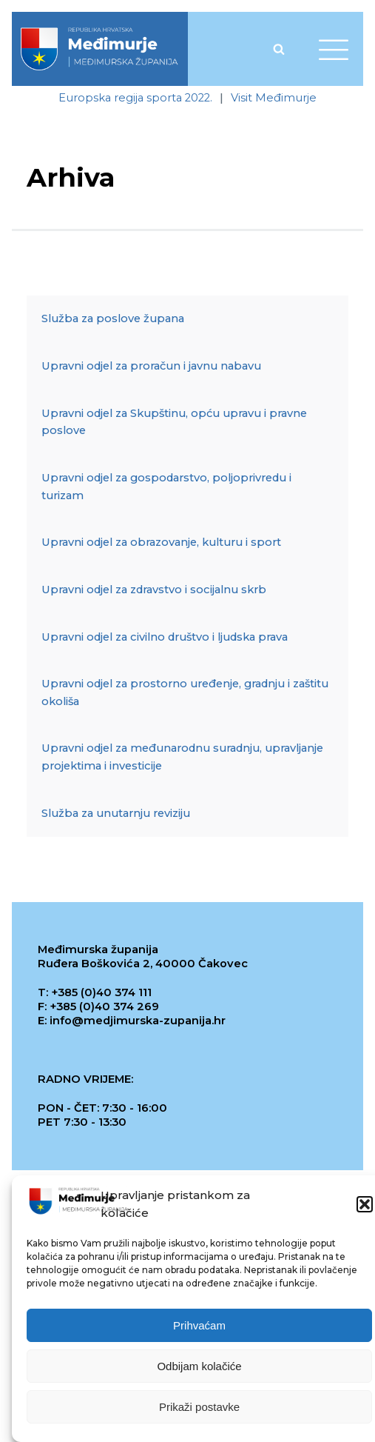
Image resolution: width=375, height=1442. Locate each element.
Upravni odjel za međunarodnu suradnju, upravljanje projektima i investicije (182, 756)
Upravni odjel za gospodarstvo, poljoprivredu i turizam (166, 486)
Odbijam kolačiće (199, 1367)
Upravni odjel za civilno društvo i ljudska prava (164, 637)
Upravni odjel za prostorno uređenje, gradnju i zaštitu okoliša (184, 692)
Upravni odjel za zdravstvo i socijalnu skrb (153, 589)
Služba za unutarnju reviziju (115, 813)
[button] (364, 1205)
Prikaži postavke (199, 1407)
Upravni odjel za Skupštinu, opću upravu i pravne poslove (174, 422)
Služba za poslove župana (112, 318)
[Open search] (278, 49)
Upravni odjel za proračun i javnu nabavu (151, 366)
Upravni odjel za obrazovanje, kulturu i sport (161, 542)
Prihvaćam (199, 1326)
